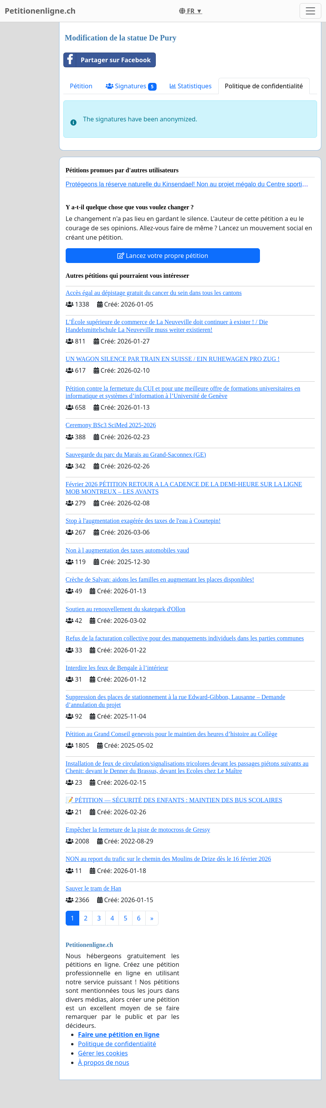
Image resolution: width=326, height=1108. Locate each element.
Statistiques (191, 86)
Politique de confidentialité (264, 86)
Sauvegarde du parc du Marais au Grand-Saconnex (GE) (136, 454)
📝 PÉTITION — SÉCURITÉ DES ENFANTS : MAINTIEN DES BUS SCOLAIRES (174, 800)
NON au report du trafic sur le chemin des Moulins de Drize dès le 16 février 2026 (168, 859)
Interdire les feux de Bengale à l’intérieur (117, 667)
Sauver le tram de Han (93, 888)
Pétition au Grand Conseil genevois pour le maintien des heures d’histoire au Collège (171, 734)
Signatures (131, 86)
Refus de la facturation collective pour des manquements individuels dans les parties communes (185, 638)
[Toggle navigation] (310, 11)
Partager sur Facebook (107, 60)
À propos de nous (103, 1062)
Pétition (81, 86)
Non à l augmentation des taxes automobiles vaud (127, 550)
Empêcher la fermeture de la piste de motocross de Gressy (138, 829)
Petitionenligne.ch (40, 10)
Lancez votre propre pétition (162, 255)
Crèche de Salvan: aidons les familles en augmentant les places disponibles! (160, 579)
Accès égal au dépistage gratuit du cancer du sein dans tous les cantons (154, 292)
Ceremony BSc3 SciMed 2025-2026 (111, 425)
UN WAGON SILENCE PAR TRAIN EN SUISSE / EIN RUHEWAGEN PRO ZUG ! (173, 359)
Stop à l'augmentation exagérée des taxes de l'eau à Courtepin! (143, 520)
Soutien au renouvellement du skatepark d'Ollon (125, 609)
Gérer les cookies (103, 1053)
